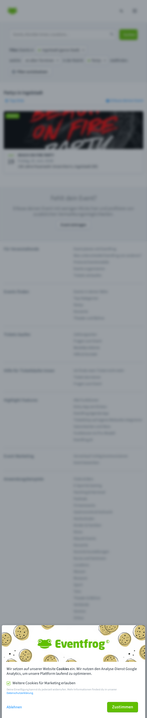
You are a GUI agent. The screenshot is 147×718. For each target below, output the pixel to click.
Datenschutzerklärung (20, 693)
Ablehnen (14, 707)
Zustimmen (122, 707)
